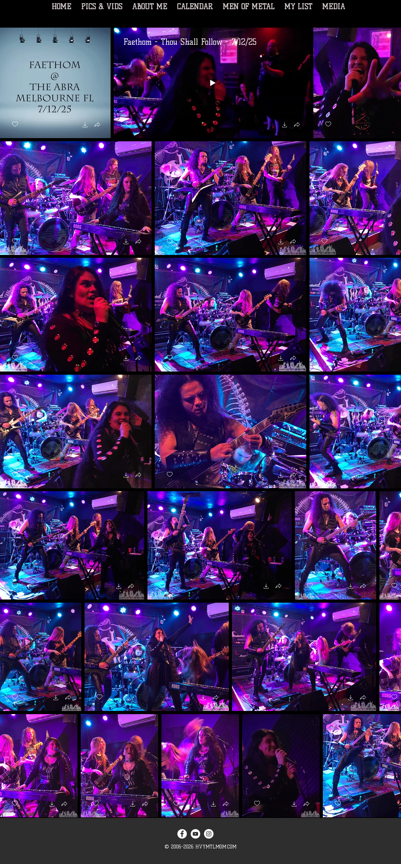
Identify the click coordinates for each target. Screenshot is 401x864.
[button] (85, 125)
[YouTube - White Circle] (195, 834)
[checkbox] (15, 124)
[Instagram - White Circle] (209, 834)
